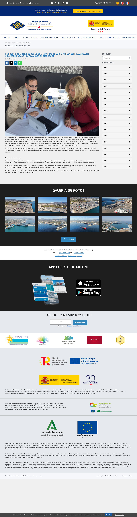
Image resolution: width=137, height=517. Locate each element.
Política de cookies (126, 469)
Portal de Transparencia (109, 36)
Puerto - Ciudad (68, 36)
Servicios (16, 36)
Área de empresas (30, 36)
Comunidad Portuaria (49, 36)
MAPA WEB (24, 3)
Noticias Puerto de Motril (24, 41)
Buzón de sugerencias (75, 254)
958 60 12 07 (104, 3)
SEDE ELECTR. (34, 3)
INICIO (9, 3)
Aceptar (108, 515)
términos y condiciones (74, 324)
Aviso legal (99, 469)
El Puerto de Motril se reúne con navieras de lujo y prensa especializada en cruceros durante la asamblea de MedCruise (47, 53)
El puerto (6, 36)
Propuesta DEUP (128, 36)
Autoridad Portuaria (86, 36)
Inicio (13, 41)
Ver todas (68, 237)
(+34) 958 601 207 (64, 251)
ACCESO (16, 3)
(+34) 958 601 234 (79, 251)
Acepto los (70, 324)
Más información (119, 515)
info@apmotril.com (61, 254)
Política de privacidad (111, 469)
